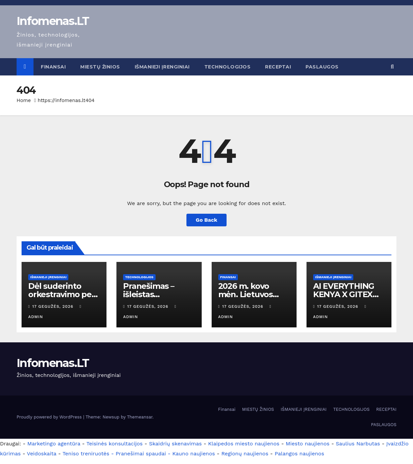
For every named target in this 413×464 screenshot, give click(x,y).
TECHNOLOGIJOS (227, 67)
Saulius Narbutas (358, 443)
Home (24, 100)
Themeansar (140, 416)
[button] (392, 66)
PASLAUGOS (322, 67)
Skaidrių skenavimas (175, 443)
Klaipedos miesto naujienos (243, 443)
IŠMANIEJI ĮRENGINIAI (162, 67)
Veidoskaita (41, 453)
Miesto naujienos (307, 443)
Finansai (53, 67)
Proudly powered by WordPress (50, 416)
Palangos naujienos (299, 453)
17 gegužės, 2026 (53, 306)
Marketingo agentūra (53, 443)
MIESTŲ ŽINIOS (100, 67)
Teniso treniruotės (85, 453)
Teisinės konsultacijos (115, 443)
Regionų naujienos (244, 453)
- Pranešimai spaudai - (141, 453)
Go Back (206, 220)
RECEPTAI (278, 67)
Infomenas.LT (53, 21)
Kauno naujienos (193, 453)
